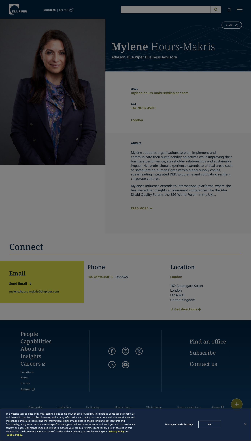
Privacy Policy (116, 431)
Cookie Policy (14, 434)
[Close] (245, 424)
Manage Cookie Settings (179, 424)
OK (209, 424)
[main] (125, 424)
